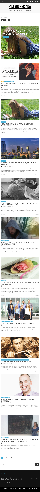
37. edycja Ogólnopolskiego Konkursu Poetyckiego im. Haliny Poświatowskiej (20, 289)
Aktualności (2, 127)
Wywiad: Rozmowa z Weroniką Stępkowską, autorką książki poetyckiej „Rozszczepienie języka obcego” (19, 446)
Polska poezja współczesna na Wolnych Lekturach (16, 130)
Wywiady (7, 443)
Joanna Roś (2, 443)
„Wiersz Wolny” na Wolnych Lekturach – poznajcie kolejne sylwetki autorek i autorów (19, 210)
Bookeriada (4, 131)
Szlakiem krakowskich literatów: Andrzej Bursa (15, 368)
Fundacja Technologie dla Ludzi (31, 488)
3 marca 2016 (9, 369)
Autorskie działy (3, 365)
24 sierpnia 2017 (10, 131)
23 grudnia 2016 (10, 212)
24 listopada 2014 (10, 449)
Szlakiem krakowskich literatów (22, 365)
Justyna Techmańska (12, 365)
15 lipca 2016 (9, 292)
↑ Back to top (20, 489)
